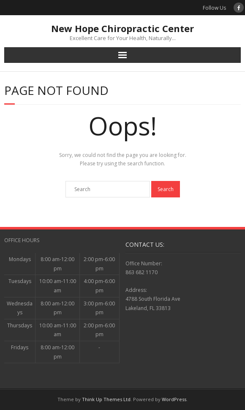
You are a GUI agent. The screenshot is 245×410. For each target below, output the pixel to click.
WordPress (174, 399)
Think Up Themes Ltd (106, 399)
